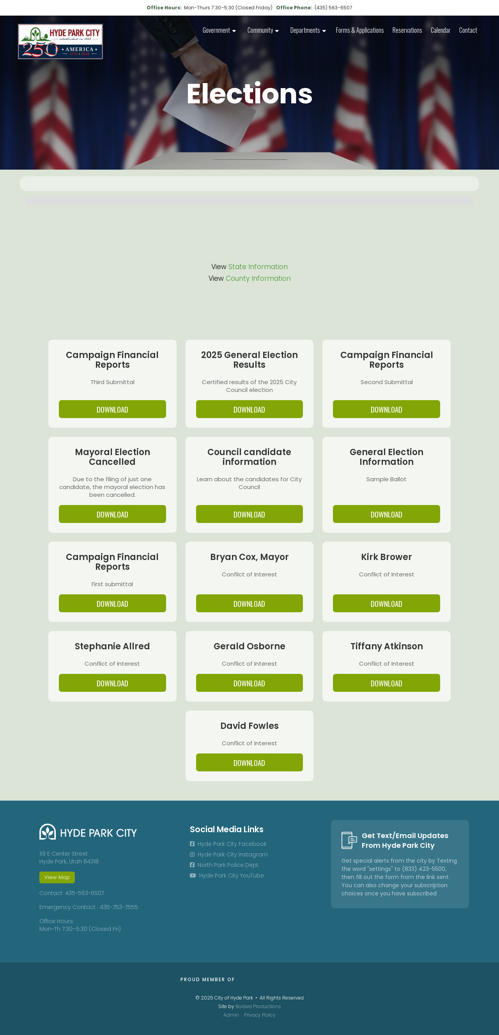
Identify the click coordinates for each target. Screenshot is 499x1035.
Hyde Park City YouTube (227, 875)
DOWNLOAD (112, 409)
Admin (231, 1015)
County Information (258, 278)
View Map (57, 877)
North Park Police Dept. (225, 865)
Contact (468, 30)
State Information (258, 266)
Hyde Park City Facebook (228, 844)
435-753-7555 (119, 907)
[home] (60, 41)
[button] (219, 31)
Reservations (407, 30)
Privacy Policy (260, 1015)
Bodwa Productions (258, 1006)
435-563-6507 (84, 893)
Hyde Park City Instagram (229, 854)
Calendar (441, 30)
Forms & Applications (360, 30)
